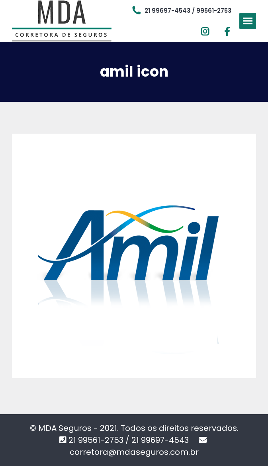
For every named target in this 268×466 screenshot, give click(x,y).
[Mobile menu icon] (247, 21)
